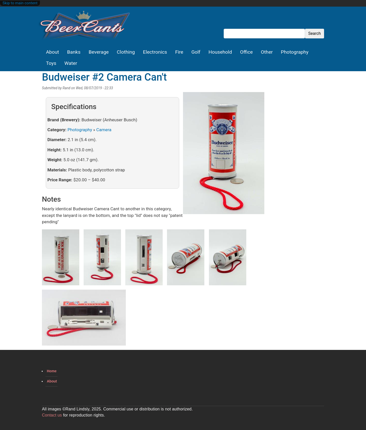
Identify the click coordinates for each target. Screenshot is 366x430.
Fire (179, 52)
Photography (294, 52)
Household (220, 52)
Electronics (155, 52)
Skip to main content (20, 3)
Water (70, 63)
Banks (74, 52)
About (52, 52)
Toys (51, 63)
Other (267, 52)
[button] (223, 154)
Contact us (52, 415)
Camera (103, 129)
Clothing (126, 52)
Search (314, 33)
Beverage (99, 52)
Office (246, 52)
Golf (195, 52)
